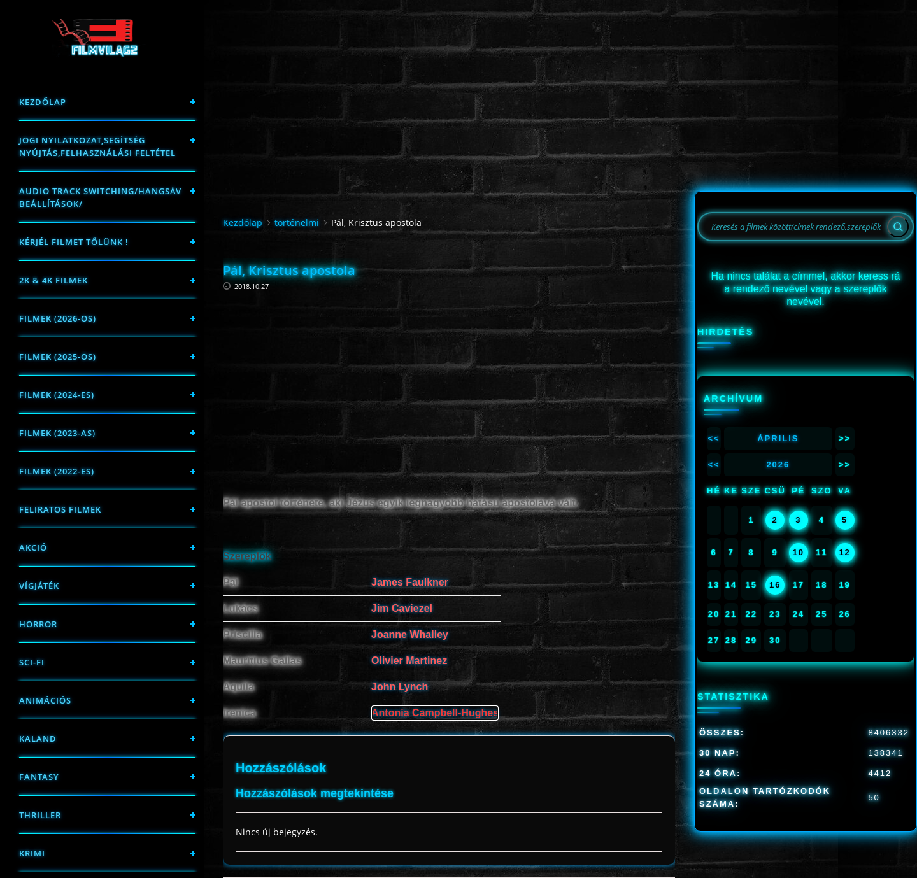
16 (775, 585)
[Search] (898, 226)
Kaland (38, 738)
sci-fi (32, 662)
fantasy (39, 776)
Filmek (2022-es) (56, 471)
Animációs (45, 700)
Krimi (32, 853)
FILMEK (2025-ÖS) (57, 356)
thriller (40, 815)
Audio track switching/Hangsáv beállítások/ (100, 197)
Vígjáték (39, 585)
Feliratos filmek (60, 509)
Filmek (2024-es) (56, 394)
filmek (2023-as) (57, 433)
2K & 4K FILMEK (53, 280)
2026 (778, 464)
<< (713, 438)
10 (798, 552)
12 (844, 552)
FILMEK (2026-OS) (57, 318)
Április (778, 438)
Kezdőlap (42, 102)
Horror (38, 624)
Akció (33, 547)
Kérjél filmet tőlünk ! (74, 242)
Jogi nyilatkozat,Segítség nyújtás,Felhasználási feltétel (97, 146)
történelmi (296, 222)
